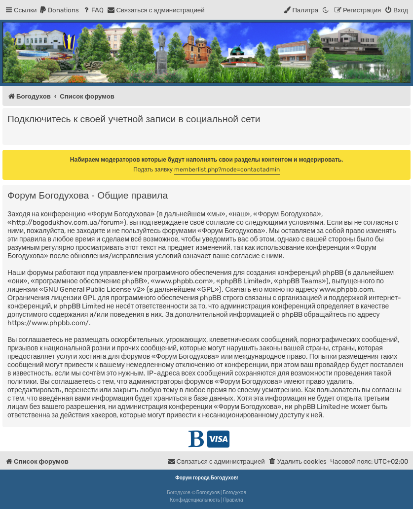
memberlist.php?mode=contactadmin (227, 169)
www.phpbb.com (346, 289)
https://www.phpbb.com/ (48, 323)
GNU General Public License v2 (92, 289)
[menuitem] (59, 10)
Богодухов (208, 493)
